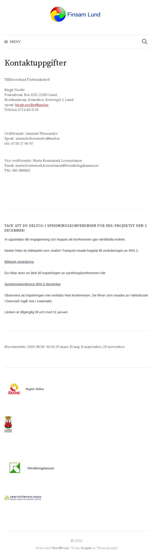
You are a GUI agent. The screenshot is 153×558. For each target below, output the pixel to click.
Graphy (86, 548)
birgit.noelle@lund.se (32, 105)
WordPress (60, 548)
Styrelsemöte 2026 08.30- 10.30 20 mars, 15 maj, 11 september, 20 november (64, 347)
